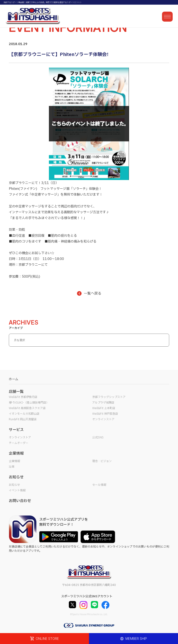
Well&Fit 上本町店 (103, 408)
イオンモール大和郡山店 (24, 414)
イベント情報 (17, 490)
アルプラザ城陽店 (103, 403)
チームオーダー (18, 443)
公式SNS (98, 437)
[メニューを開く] (167, 17)
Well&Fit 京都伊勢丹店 (23, 397)
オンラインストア (103, 419)
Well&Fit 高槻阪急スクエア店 (27, 408)
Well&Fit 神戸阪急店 (105, 414)
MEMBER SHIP (133, 639)
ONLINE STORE (44, 639)
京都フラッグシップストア (109, 397)
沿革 (11, 467)
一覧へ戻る (89, 293)
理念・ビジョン (102, 461)
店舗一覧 (16, 391)
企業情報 (14, 461)
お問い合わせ (20, 501)
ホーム (13, 379)
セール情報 (99, 485)
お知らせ (14, 485)
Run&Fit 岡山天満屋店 (23, 419)
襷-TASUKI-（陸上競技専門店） (29, 403)
